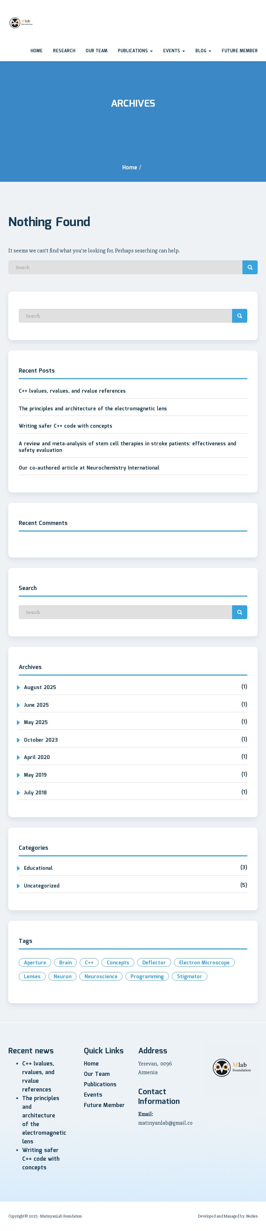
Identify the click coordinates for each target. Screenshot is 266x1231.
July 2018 (35, 793)
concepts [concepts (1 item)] (118, 963)
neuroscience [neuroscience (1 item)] (101, 977)
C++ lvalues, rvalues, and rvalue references (72, 391)
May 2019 (35, 775)
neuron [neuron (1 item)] (62, 977)
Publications (135, 51)
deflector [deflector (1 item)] (154, 963)
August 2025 (40, 688)
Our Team (96, 51)
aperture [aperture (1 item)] (35, 963)
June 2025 (36, 705)
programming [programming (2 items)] (147, 977)
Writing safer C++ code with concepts (65, 426)
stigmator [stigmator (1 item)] (189, 977)
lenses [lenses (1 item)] (32, 977)
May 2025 (36, 722)
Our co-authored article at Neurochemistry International (89, 468)
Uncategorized (42, 886)
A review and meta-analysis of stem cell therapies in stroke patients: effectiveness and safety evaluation (127, 447)
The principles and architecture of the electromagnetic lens (93, 409)
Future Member (240, 51)
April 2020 (37, 757)
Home (36, 51)
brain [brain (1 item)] (65, 963)
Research (64, 51)
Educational (38, 868)
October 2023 (41, 740)
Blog (203, 51)
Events (174, 51)
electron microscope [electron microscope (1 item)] (204, 963)
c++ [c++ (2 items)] (89, 963)
